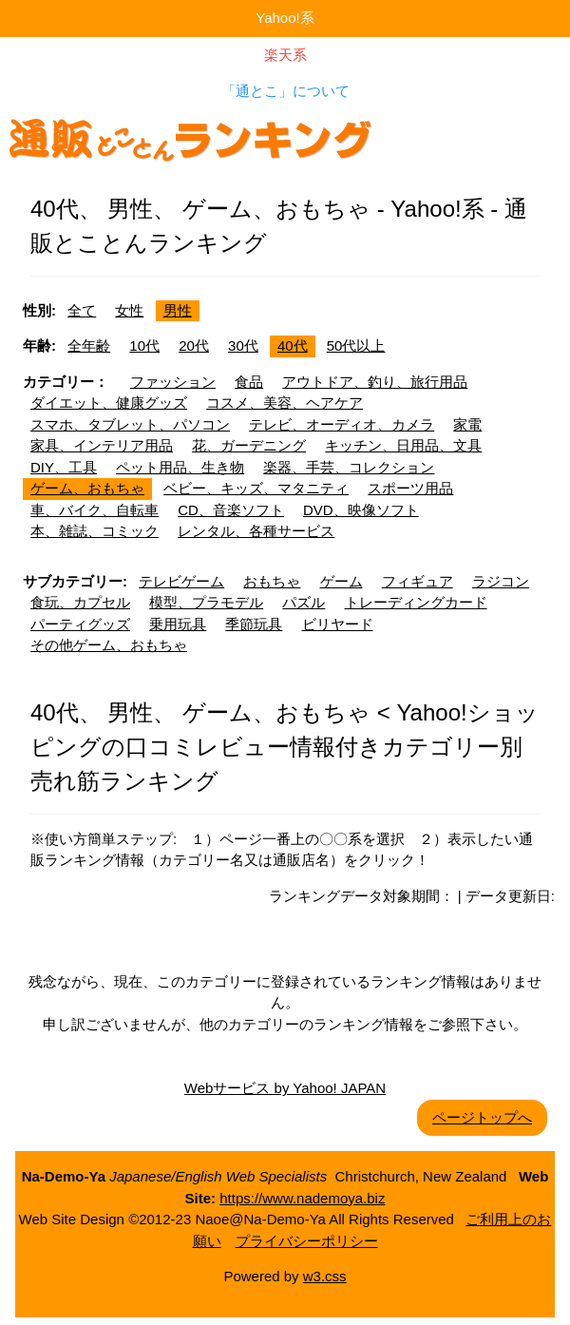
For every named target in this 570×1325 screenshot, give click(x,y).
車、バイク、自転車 (94, 510)
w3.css (325, 1276)
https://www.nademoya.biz (302, 1198)
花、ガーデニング (249, 445)
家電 (467, 424)
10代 (144, 345)
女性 (129, 310)
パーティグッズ (80, 624)
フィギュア (417, 581)
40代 (292, 345)
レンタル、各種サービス (256, 531)
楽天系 (285, 55)
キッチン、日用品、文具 (403, 445)
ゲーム (341, 581)
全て (81, 310)
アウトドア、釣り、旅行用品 (374, 382)
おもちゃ (271, 581)
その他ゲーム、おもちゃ (108, 645)
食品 (249, 382)
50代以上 (356, 345)
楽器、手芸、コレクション (348, 467)
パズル (303, 602)
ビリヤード (337, 624)
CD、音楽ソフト (231, 510)
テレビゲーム (181, 581)
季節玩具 (253, 624)
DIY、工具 (63, 467)
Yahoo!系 (285, 18)
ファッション (173, 382)
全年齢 (88, 345)
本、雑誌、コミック (94, 531)
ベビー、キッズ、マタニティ (256, 488)
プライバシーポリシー (307, 1241)
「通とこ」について (285, 91)
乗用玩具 (177, 624)
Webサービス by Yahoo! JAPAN (285, 1088)
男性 (177, 310)
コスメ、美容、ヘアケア (284, 402)
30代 (243, 345)
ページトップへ (482, 1117)
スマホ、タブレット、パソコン (130, 424)
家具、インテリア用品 (101, 445)
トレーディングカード (416, 602)
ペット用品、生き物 (180, 467)
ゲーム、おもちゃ (87, 488)
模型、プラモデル (206, 602)
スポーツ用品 (410, 488)
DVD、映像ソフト (361, 510)
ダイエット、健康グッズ (108, 402)
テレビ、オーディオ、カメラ (341, 424)
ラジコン (500, 581)
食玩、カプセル (80, 602)
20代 (194, 345)
